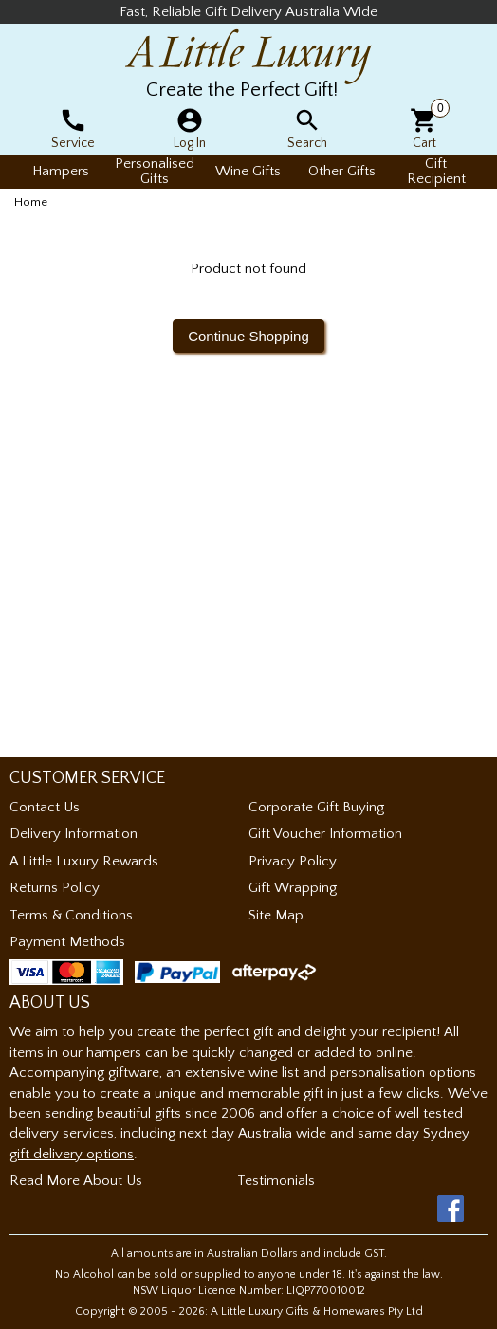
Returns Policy (54, 888)
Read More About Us (75, 1181)
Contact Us (44, 807)
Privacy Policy (292, 861)
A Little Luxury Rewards (83, 861)
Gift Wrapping (292, 888)
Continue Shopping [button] (248, 336)
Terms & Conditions (71, 915)
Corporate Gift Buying (316, 807)
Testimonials (276, 1181)
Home (30, 202)
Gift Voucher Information (325, 834)
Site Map (276, 915)
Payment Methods (67, 942)
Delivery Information (73, 834)
